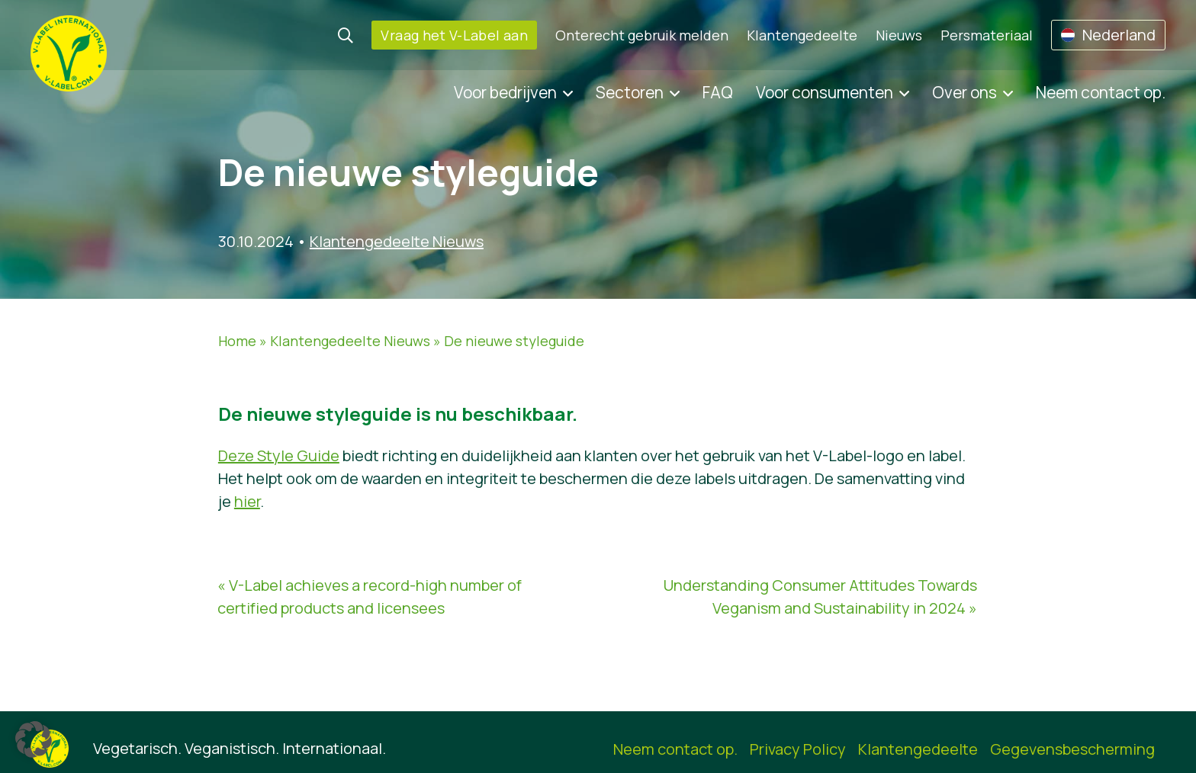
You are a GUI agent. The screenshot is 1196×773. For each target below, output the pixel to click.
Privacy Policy (798, 749)
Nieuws (899, 35)
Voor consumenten (824, 92)
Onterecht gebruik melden (641, 35)
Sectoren (630, 92)
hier (247, 501)
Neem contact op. (1100, 92)
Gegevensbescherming (1072, 749)
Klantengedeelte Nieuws (397, 241)
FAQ (717, 92)
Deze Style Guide (278, 455)
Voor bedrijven (505, 92)
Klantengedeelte (802, 35)
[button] (33, 739)
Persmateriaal (986, 35)
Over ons (964, 92)
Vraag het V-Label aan (454, 35)
